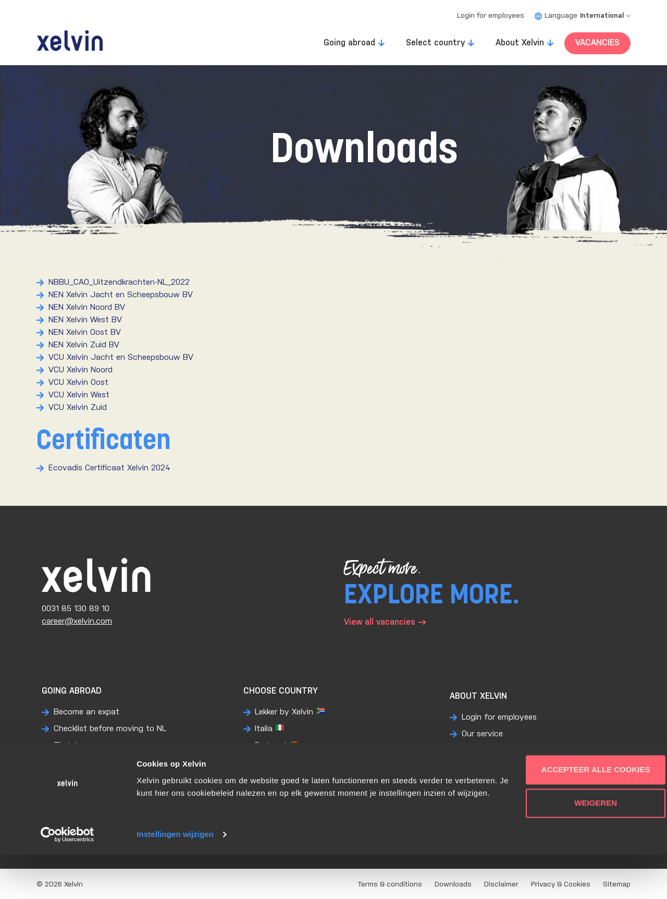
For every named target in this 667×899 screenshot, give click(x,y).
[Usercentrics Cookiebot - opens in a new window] (67, 878)
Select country (435, 43)
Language (583, 15)
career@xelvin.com (77, 621)
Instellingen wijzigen (175, 878)
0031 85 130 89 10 (75, 609)
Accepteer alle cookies (580, 801)
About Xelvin (520, 43)
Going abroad (349, 43)
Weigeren (580, 834)
